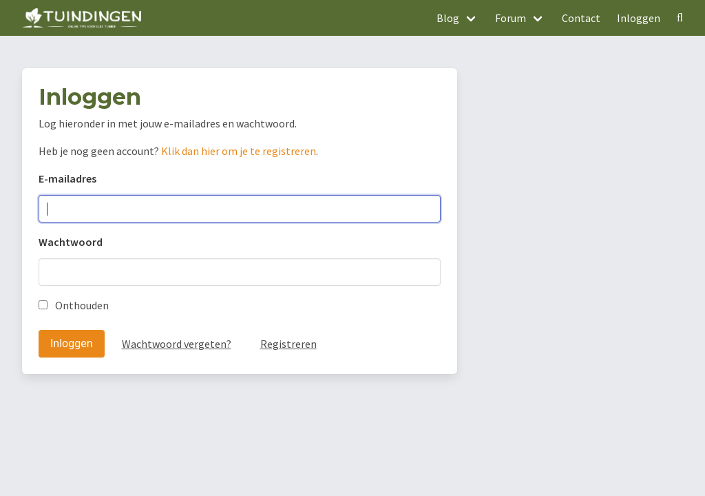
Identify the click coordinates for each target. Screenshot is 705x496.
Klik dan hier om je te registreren (238, 151)
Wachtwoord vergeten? (176, 344)
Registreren (288, 344)
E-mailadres (67, 178)
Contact (581, 18)
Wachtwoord (71, 242)
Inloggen (638, 18)
